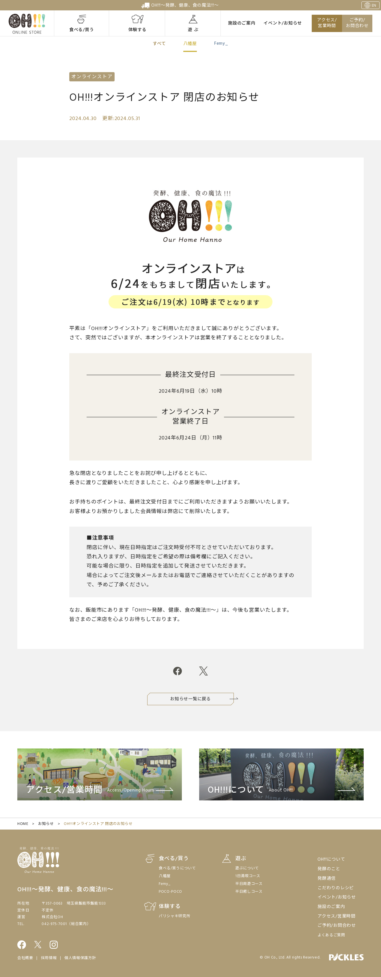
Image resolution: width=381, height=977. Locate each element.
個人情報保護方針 (80, 958)
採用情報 (49, 958)
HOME (22, 824)
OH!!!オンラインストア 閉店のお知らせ (98, 824)
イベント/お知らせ (283, 23)
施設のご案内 (241, 23)
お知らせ (46, 824)
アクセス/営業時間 (327, 23)
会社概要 (25, 958)
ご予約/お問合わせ (357, 23)
